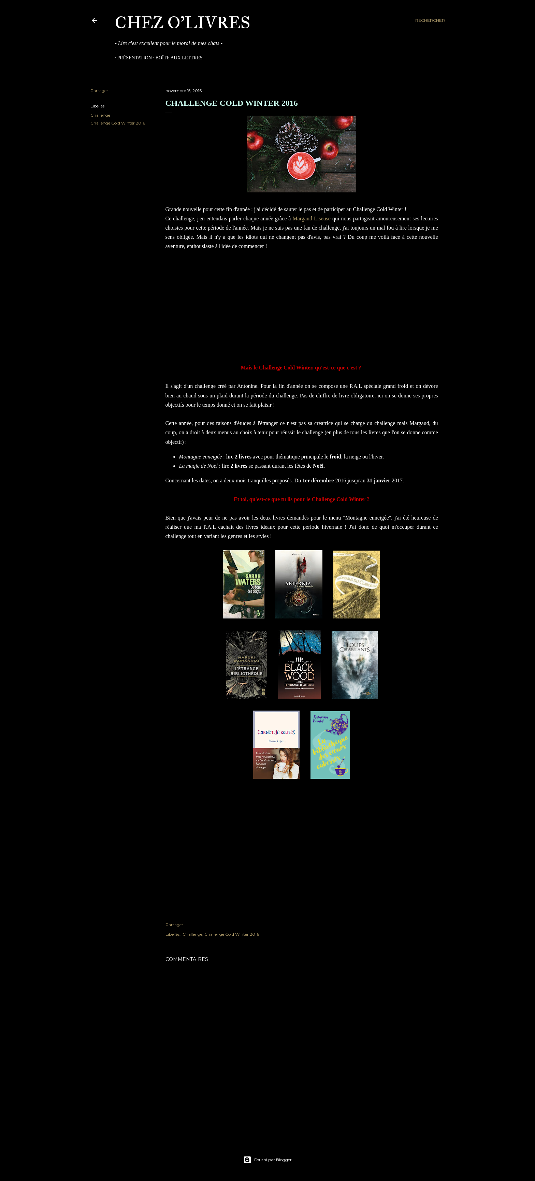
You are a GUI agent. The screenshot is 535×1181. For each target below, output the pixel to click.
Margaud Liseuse (311, 218)
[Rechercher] (430, 20)
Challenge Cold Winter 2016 (117, 123)
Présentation (132, 57)
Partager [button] (99, 90)
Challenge (100, 115)
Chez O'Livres (182, 22)
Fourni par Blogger (267, 1160)
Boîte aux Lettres (176, 57)
